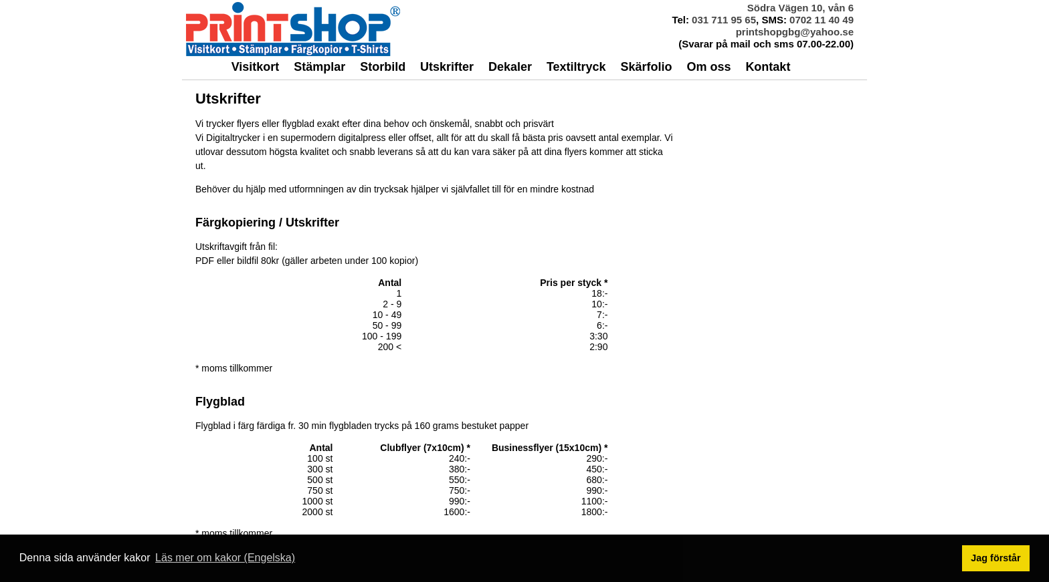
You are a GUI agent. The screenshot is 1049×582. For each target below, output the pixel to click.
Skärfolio (646, 67)
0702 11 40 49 (821, 19)
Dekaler (510, 67)
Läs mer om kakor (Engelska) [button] (225, 557)
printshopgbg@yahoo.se (795, 31)
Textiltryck (576, 67)
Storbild (382, 67)
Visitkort (255, 67)
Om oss (708, 67)
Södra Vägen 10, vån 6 (800, 7)
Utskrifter (447, 67)
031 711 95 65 (724, 19)
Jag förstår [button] (995, 558)
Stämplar (319, 67)
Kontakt (767, 67)
